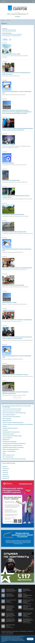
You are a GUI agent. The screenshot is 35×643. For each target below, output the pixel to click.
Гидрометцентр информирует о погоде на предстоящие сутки (16, 92)
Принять (30, 639)
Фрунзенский (5, 478)
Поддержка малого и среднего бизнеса (12, 445)
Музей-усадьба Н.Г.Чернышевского (11, 432)
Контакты (4, 634)
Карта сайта (10, 634)
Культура (4, 426)
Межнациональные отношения (10, 428)
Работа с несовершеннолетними (10, 449)
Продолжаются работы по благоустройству (13, 214)
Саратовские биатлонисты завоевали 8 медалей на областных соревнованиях (15, 392)
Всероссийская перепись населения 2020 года (14, 412)
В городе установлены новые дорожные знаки (14, 231)
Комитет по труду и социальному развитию (12, 422)
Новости (8, 20)
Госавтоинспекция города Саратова (11, 416)
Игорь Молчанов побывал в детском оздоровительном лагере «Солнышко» (16, 73)
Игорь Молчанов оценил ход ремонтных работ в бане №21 (17, 267)
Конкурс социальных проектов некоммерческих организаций (17, 424)
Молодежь (5, 430)
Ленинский (5, 474)
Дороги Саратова (6, 418)
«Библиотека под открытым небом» (11, 54)
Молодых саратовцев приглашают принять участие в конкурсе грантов (15, 196)
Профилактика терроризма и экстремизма (12, 447)
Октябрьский (5, 476)
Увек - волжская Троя (7, 457)
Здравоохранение (6, 420)
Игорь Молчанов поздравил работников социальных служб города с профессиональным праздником (17, 129)
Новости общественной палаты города (12, 435)
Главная (2, 20)
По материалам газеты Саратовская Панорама (13, 443)
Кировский (5, 472)
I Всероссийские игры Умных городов (11, 409)
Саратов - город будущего (8, 451)
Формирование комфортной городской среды (14, 458)
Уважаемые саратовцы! (8, 163)
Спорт (3, 453)
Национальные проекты (8, 434)
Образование (5, 439)
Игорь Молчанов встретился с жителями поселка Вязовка (17, 319)
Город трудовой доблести (8, 414)
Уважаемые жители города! (9, 302)
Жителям (17, 16)
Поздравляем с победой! (8, 144)
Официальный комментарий (9, 441)
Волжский (4, 466)
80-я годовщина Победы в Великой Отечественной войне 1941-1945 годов (16, 406)
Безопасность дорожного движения (11, 410)
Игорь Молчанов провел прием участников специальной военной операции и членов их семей (17, 337)
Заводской (5, 470)
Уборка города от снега (8, 455)
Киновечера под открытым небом (11, 180)
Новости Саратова (6, 437)
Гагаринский (5, 468)
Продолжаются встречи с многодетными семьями (15, 374)
